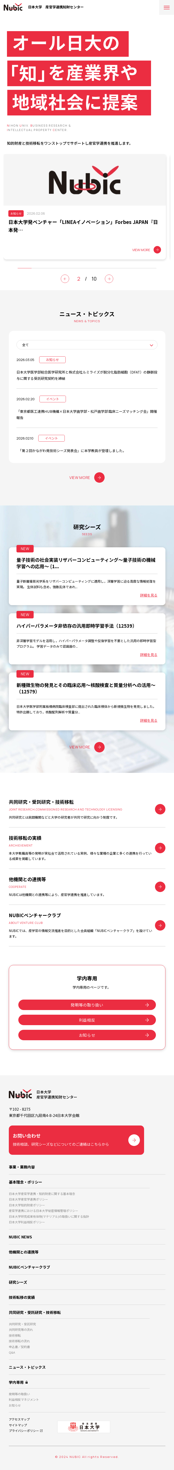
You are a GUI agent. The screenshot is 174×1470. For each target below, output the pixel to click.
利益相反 (87, 1020)
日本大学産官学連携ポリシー (28, 1199)
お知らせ (87, 1035)
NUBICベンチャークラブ (29, 1267)
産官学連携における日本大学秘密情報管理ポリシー (43, 1210)
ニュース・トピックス (27, 1367)
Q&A (12, 1352)
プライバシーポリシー (24, 1430)
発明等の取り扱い (87, 1005)
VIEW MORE (87, 477)
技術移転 (15, 1335)
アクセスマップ (19, 1419)
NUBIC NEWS (20, 1237)
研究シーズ (18, 1282)
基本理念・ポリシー (25, 1182)
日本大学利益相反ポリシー (27, 1222)
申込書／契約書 (19, 1347)
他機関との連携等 (24, 1252)
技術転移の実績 (22, 1297)
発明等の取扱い (19, 1394)
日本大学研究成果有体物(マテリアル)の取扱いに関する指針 (49, 1216)
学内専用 (16, 1382)
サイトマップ (18, 1425)
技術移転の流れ (19, 1341)
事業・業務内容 (22, 1167)
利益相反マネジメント (24, 1399)
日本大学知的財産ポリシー (27, 1205)
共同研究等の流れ (21, 1329)
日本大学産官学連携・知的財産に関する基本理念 (42, 1193)
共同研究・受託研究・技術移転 (35, 1312)
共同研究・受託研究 (22, 1324)
